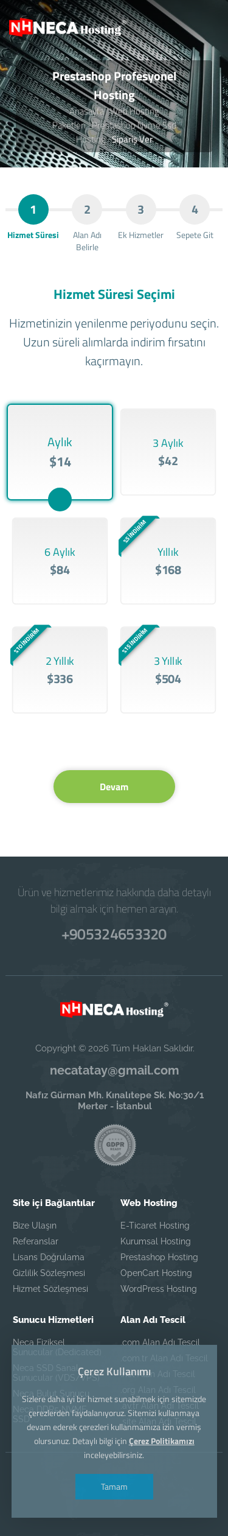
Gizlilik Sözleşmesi (49, 1273)
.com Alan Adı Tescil (160, 1342)
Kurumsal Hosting (155, 1241)
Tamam (114, 1486)
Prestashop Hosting (159, 1257)
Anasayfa (86, 111)
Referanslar (35, 1241)
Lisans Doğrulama (49, 1257)
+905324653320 (114, 934)
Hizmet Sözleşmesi (50, 1289)
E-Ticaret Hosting (155, 1225)
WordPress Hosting (158, 1289)
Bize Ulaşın (35, 1225)
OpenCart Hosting (156, 1273)
